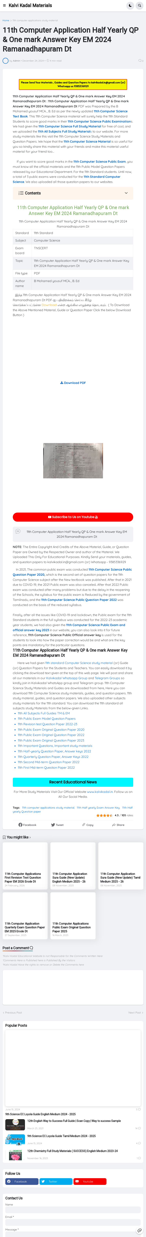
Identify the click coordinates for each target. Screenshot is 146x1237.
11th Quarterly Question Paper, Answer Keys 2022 (53, 757)
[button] (6, 6)
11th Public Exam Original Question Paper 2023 (51, 740)
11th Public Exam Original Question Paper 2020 (51, 729)
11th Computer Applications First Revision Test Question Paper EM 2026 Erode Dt (23, 877)
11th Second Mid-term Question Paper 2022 (48, 762)
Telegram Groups (107, 678)
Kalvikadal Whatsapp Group (66, 678)
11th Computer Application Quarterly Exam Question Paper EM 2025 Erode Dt (25, 927)
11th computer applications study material (35, 20)
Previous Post (13, 1012)
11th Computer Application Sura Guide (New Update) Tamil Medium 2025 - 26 (120, 877)
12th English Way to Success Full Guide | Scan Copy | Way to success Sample (74, 1121)
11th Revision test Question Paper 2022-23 (47, 724)
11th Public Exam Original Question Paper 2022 (51, 735)
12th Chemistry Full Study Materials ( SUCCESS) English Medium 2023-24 (72, 1151)
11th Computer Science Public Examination (99, 121)
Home (6, 20)
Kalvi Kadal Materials (30, 5)
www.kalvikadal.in (100, 792)
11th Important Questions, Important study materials (55, 746)
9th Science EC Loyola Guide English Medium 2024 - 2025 (40, 1114)
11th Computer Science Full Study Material (70, 126)
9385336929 (81, 86)
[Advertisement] (73, 352)
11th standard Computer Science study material (79, 663)
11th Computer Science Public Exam (99, 161)
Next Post (135, 1012)
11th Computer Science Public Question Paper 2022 (79, 600)
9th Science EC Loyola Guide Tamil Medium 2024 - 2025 (61, 1136)
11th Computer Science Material (87, 141)
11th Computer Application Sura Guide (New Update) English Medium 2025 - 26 (69, 877)
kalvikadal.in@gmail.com (106, 82)
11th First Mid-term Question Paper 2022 (46, 767)
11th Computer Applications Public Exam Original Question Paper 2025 (71, 927)
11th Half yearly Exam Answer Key (98, 807)
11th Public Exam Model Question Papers (47, 718)
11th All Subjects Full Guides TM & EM (44, 713)
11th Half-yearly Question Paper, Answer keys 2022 (54, 751)
